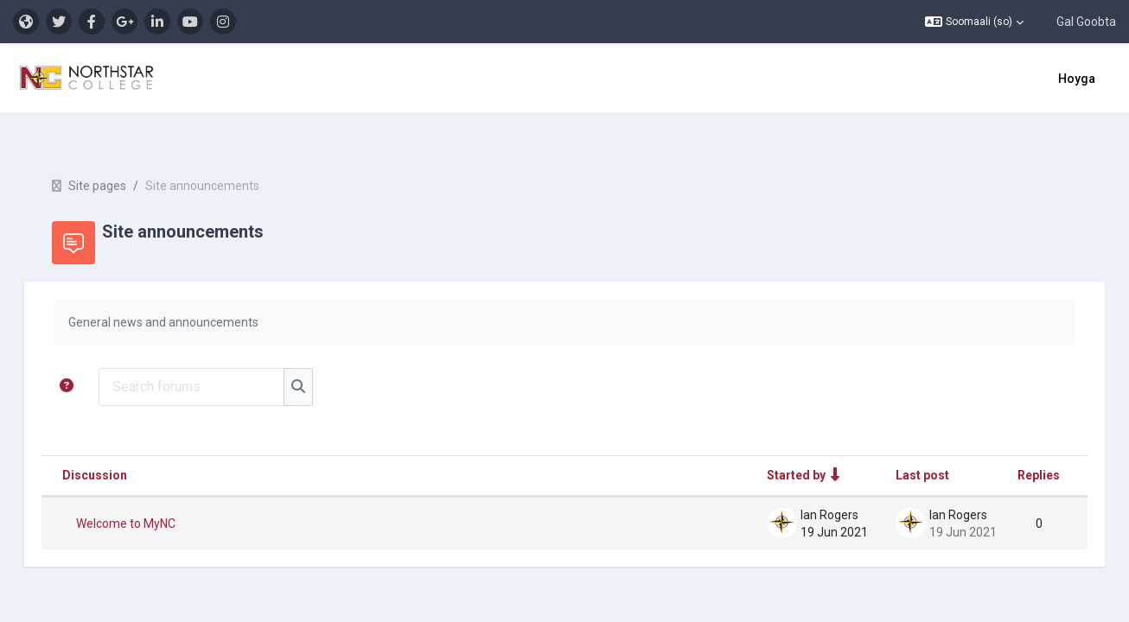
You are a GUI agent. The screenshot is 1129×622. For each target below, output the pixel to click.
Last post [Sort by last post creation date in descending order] (898, 445)
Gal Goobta (1086, 22)
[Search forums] (216, 357)
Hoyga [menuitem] (1076, 79)
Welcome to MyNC (150, 493)
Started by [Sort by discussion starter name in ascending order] (772, 445)
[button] (974, 21)
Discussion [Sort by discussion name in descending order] (118, 445)
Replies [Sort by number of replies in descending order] (1014, 445)
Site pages (121, 155)
